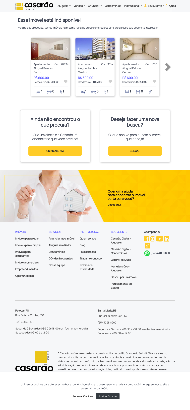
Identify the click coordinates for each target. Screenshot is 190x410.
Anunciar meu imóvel (61, 238)
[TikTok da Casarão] (147, 245)
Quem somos (88, 238)
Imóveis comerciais (27, 262)
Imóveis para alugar (27, 238)
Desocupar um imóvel (124, 277)
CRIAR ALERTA (55, 151)
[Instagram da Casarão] (153, 238)
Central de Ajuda (121, 260)
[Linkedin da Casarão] (167, 238)
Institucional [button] (132, 6)
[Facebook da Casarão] (147, 238)
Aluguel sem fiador (60, 245)
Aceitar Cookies (107, 396)
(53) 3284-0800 (160, 253)
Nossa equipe (57, 265)
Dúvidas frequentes (61, 258)
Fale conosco (88, 252)
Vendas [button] (78, 6)
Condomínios (113, 6)
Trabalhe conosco (91, 258)
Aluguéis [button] (63, 6)
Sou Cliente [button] (153, 5)
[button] (34, 49)
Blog (82, 245)
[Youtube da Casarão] (160, 238)
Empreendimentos (26, 269)
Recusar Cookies (83, 396)
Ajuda (170, 5)
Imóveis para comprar (28, 245)
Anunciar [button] (94, 6)
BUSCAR (135, 151)
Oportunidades (24, 276)
